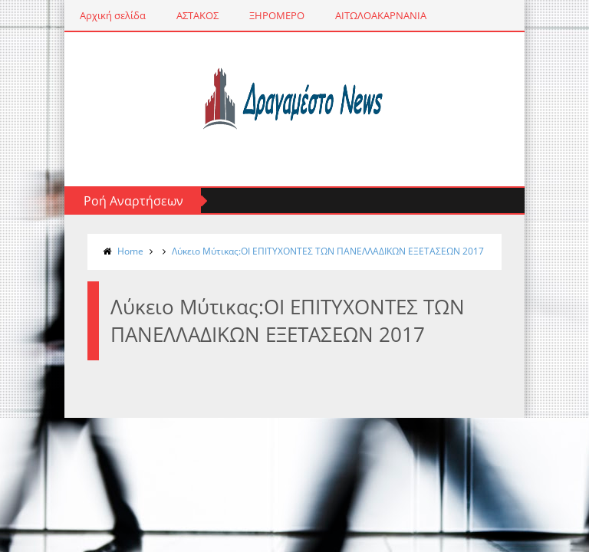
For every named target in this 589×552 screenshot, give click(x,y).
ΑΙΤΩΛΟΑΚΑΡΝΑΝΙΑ (380, 15)
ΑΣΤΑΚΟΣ (197, 15)
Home (130, 251)
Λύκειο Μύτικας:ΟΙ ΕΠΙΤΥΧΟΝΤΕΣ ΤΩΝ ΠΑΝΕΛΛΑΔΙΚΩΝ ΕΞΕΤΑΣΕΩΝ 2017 (328, 251)
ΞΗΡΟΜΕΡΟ (276, 15)
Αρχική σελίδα (113, 15)
